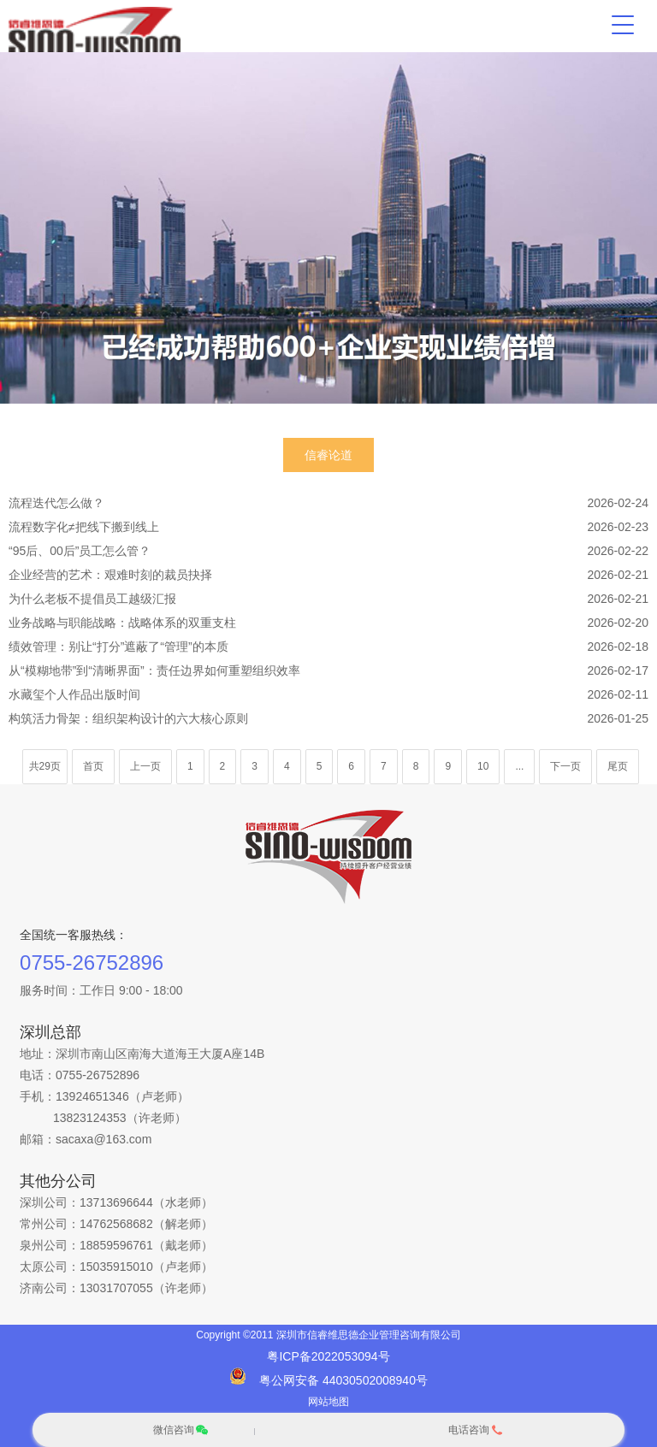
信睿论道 (328, 455)
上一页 (145, 766)
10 (482, 766)
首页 (93, 766)
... (519, 766)
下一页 (565, 766)
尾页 (617, 766)
